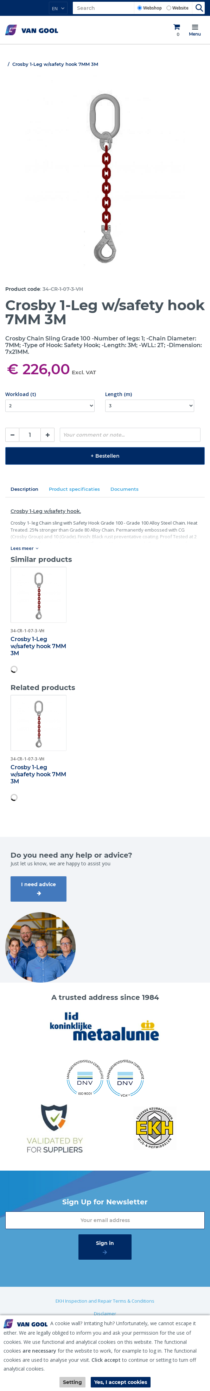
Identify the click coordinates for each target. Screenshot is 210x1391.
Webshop (152, 8)
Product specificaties (74, 489)
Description (24, 489)
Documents (124, 489)
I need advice (38, 884)
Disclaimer (105, 1313)
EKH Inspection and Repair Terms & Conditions (105, 1301)
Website (180, 8)
